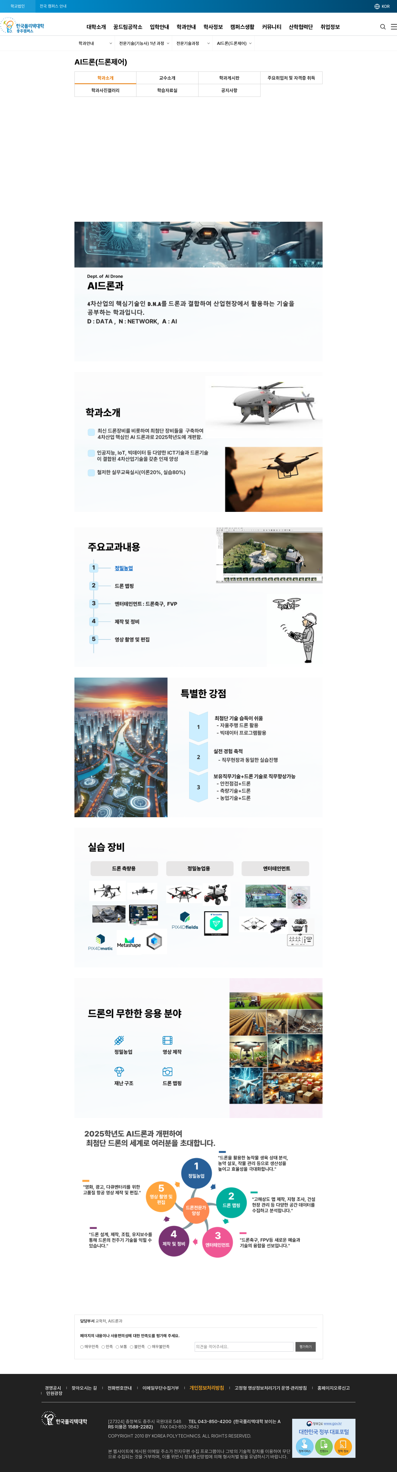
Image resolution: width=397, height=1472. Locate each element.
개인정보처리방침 (207, 1388)
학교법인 (18, 6)
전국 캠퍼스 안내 (53, 6)
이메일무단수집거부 (161, 1388)
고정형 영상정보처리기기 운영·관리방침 (271, 1388)
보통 (123, 1346)
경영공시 (53, 1388)
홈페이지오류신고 (333, 1388)
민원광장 (54, 1393)
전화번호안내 (120, 1388)
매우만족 (92, 1346)
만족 (109, 1346)
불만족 (139, 1346)
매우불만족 (161, 1346)
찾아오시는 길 (84, 1388)
